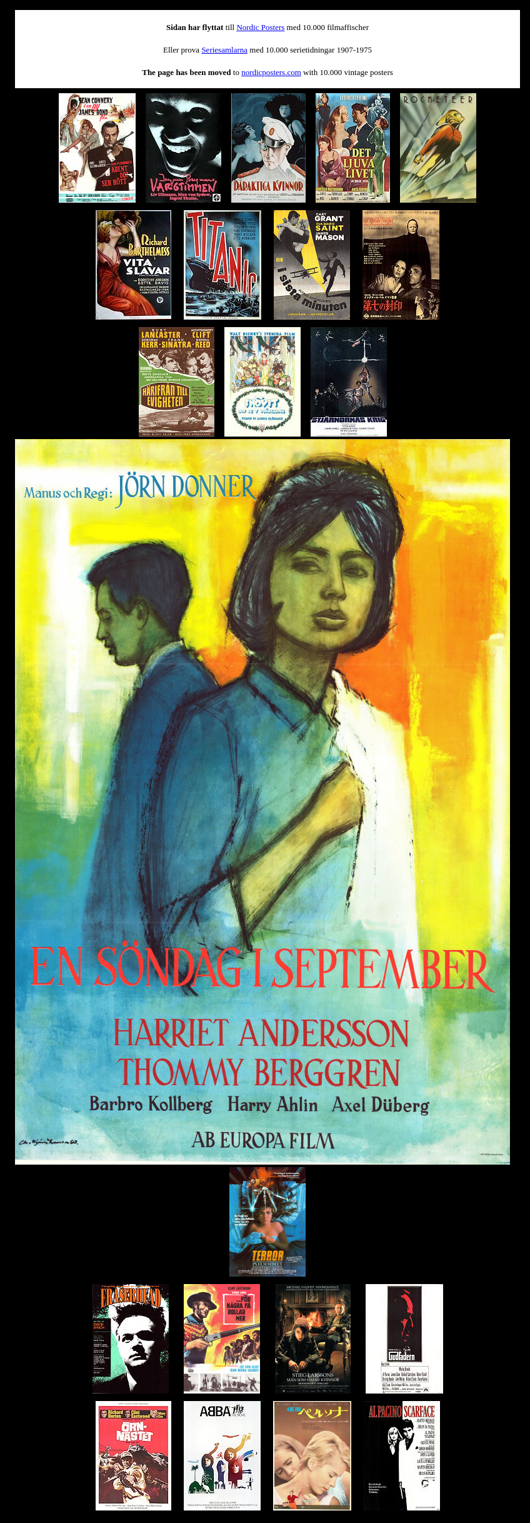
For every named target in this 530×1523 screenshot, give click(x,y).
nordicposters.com (271, 72)
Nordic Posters (260, 27)
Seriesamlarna (224, 49)
